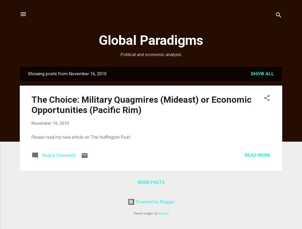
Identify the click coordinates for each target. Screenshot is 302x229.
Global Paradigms (151, 40)
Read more (257, 155)
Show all (262, 73)
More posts (151, 182)
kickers (164, 213)
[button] (266, 99)
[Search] (278, 16)
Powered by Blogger (151, 202)
